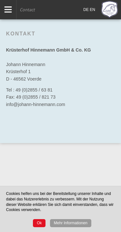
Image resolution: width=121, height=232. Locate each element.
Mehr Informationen (70, 223)
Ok (39, 223)
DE (86, 9)
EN (92, 9)
